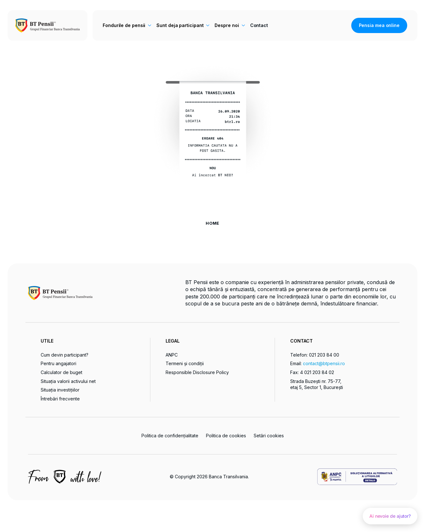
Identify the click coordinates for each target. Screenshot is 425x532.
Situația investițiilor (60, 389)
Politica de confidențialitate (169, 435)
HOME (212, 223)
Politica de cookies (226, 435)
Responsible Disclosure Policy (197, 372)
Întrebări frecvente (60, 398)
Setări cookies (269, 435)
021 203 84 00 (324, 355)
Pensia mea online (379, 25)
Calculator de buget (61, 372)
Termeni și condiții (185, 363)
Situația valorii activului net (68, 381)
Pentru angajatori (58, 363)
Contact (259, 25)
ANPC (172, 355)
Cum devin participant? (64, 355)
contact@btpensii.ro (324, 363)
